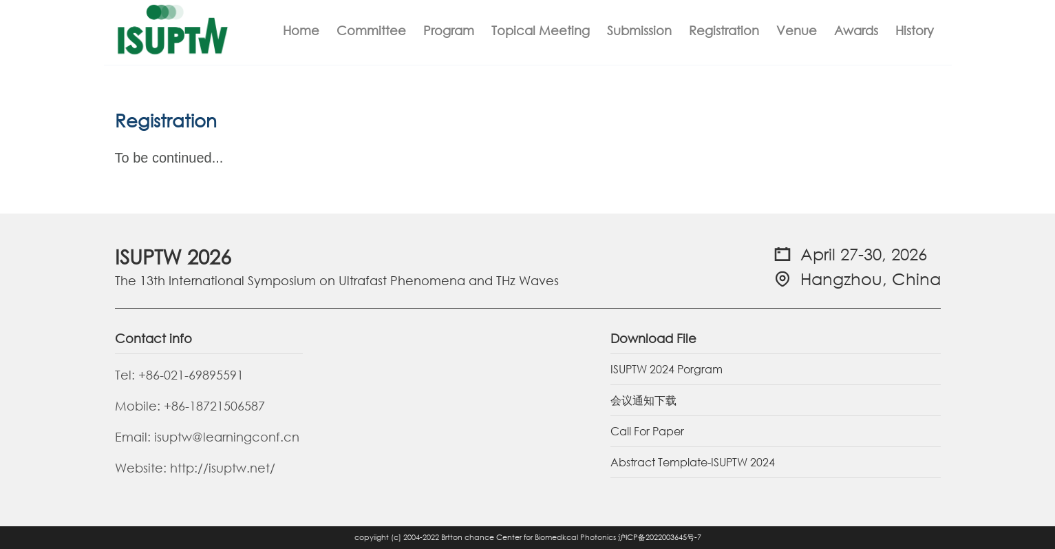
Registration (724, 30)
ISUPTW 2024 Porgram (666, 369)
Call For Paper (647, 431)
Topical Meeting (540, 30)
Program (448, 30)
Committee (371, 30)
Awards (856, 30)
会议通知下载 (643, 400)
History (914, 30)
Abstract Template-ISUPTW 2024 (692, 462)
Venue (796, 30)
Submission (639, 30)
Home (301, 30)
